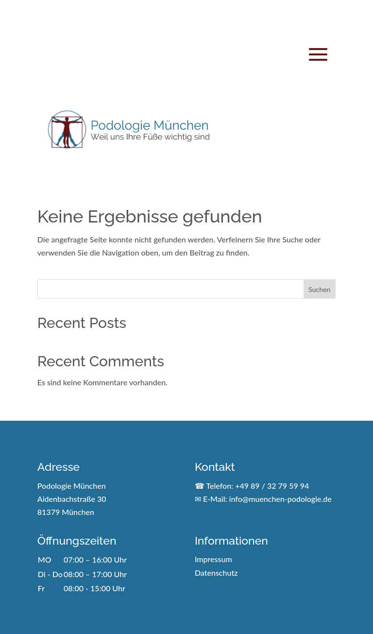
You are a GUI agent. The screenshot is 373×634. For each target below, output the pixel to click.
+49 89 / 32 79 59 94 (272, 485)
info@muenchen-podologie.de (280, 498)
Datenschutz (216, 572)
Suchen (319, 289)
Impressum (213, 559)
